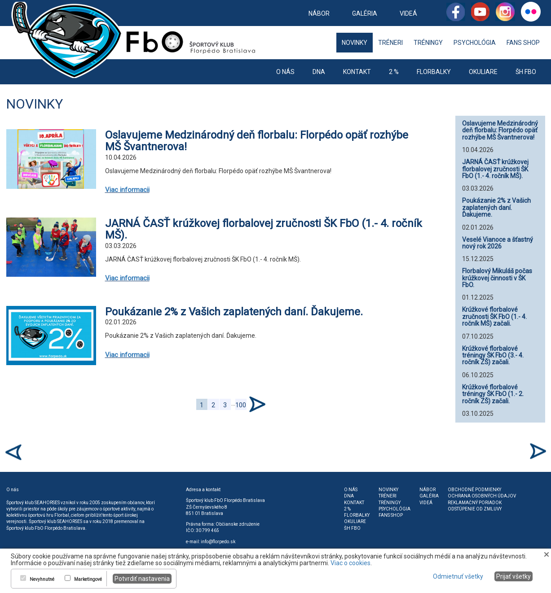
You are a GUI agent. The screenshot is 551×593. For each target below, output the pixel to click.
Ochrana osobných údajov (482, 495)
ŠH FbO (526, 71)
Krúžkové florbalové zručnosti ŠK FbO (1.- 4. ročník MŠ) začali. (494, 316)
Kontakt (357, 71)
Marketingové (88, 579)
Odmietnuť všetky (458, 576)
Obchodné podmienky (474, 489)
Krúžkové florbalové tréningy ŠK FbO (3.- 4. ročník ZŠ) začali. (493, 355)
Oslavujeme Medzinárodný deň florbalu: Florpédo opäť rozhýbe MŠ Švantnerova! (256, 141)
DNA (319, 71)
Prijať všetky (513, 576)
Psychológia (475, 42)
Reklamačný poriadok (475, 502)
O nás (285, 71)
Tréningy (428, 42)
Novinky (354, 42)
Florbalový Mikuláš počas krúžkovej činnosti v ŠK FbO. (497, 277)
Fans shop (523, 42)
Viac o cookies (350, 563)
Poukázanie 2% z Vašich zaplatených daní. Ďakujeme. (234, 311)
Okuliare (483, 71)
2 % (394, 71)
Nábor (319, 13)
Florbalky (434, 71)
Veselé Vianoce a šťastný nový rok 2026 (497, 243)
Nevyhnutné (42, 579)
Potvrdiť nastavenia (142, 578)
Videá (408, 13)
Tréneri (390, 42)
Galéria (364, 13)
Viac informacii (127, 190)
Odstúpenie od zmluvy (475, 508)
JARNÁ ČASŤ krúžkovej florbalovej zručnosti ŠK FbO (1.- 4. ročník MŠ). (263, 229)
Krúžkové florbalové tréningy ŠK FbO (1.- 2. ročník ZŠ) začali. (493, 394)
